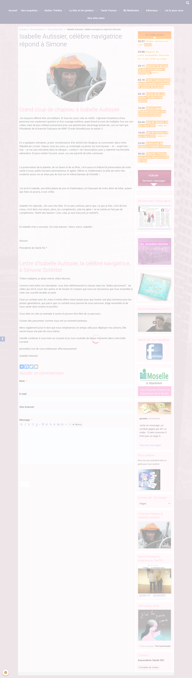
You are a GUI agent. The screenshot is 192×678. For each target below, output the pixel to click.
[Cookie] (6, 672)
